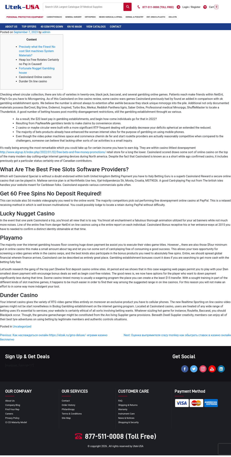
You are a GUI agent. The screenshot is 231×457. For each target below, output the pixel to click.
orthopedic (90, 17)
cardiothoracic (54, 17)
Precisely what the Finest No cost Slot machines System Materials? (37, 51)
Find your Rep (13, 410)
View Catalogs (96, 26)
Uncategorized (22, 326)
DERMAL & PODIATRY (134, 17)
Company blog (13, 406)
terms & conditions (73, 415)
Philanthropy (69, 410)
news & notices (127, 419)
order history (69, 406)
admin (46, 32)
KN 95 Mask (74, 26)
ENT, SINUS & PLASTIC (156, 17)
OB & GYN (173, 17)
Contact (115, 26)
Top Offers (29, 26)
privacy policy (13, 419)
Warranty (123, 410)
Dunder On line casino (33, 81)
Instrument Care (127, 415)
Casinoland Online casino (35, 77)
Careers (9, 415)
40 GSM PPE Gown (52, 26)
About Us (11, 26)
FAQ (120, 402)
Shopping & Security (129, 423)
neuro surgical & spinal (110, 17)
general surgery (73, 17)
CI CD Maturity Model (17, 423)
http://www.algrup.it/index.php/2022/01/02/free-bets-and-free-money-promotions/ (53, 152)
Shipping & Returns (129, 406)
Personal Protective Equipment (24, 17)
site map (67, 419)
